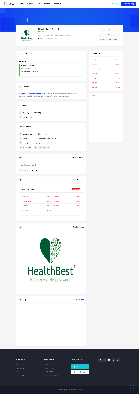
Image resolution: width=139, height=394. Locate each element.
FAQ (39, 4)
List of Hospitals (49, 365)
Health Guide (48, 372)
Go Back (22, 20)
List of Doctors (49, 368)
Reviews (53, 38)
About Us (46, 4)
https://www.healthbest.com (45, 143)
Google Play (79, 372)
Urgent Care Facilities (51, 375)
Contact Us (57, 4)
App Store (78, 366)
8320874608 (42, 134)
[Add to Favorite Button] (109, 30)
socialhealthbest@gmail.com (45, 138)
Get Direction (78, 300)
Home (22, 4)
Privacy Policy (21, 375)
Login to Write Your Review (109, 39)
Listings (30, 4)
